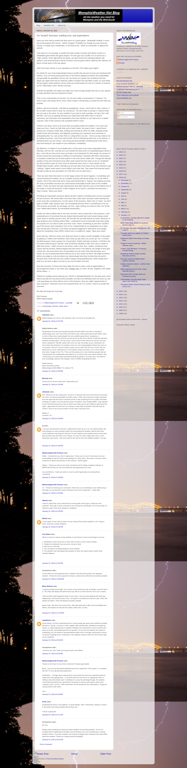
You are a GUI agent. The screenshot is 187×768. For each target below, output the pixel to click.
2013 (121, 298)
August (124, 193)
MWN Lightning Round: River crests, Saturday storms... (134, 270)
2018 (121, 171)
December (125, 180)
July (122, 196)
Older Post (105, 754)
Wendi (44, 518)
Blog (38, 25)
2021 (121, 161)
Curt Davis (46, 534)
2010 (121, 307)
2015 (121, 291)
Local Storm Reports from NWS (127, 89)
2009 (121, 310)
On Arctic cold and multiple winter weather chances (133, 260)
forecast (55, 306)
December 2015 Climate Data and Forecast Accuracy (133, 275)
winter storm (63, 306)
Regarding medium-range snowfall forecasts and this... (133, 255)
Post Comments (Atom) (55, 759)
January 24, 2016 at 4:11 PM (52, 715)
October (124, 186)
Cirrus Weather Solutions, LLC (127, 84)
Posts (121, 113)
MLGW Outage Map (123, 92)
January (124, 215)
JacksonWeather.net (123, 98)
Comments (123, 117)
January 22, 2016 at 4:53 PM (52, 563)
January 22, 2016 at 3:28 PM (52, 418)
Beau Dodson (47, 586)
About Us (61, 25)
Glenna (45, 500)
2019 (121, 168)
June (123, 199)
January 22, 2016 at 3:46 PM (52, 446)
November (125, 183)
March (123, 209)
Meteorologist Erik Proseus (52, 453)
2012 (121, 301)
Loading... (120, 72)
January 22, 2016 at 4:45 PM (52, 511)
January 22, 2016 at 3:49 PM (52, 477)
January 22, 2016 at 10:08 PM (53, 579)
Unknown (46, 315)
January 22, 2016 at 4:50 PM (52, 527)
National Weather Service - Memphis (129, 86)
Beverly (45, 378)
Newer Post (43, 754)
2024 (121, 152)
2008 (121, 313)
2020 (121, 165)
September (125, 190)
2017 (121, 174)
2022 (121, 158)
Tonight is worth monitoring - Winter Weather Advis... (133, 244)
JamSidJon (46, 620)
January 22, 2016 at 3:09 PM (52, 371)
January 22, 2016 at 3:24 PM (52, 384)
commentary (46, 306)
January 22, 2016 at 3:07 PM (52, 321)
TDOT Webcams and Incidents (127, 95)
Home (74, 754)
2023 (121, 155)
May (122, 202)
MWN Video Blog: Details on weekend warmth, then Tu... (134, 224)
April (123, 205)
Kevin (44, 702)
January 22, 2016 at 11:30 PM (53, 613)
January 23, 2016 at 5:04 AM (52, 640)
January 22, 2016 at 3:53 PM (52, 493)
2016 (121, 177)
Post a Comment (46, 744)
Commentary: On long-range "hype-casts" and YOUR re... (133, 280)
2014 (121, 294)
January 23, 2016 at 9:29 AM (52, 653)
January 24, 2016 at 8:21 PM (52, 739)
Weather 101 (49, 25)
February (124, 212)
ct (43, 426)
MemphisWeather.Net (124, 81)
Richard (122, 63)
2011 (121, 304)
